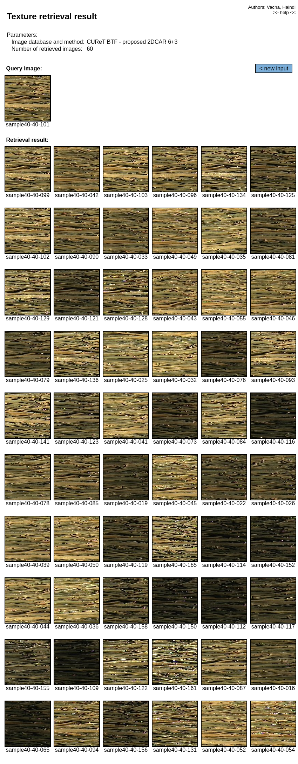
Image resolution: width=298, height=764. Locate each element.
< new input (273, 68)
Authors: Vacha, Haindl (272, 7)
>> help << (284, 12)
